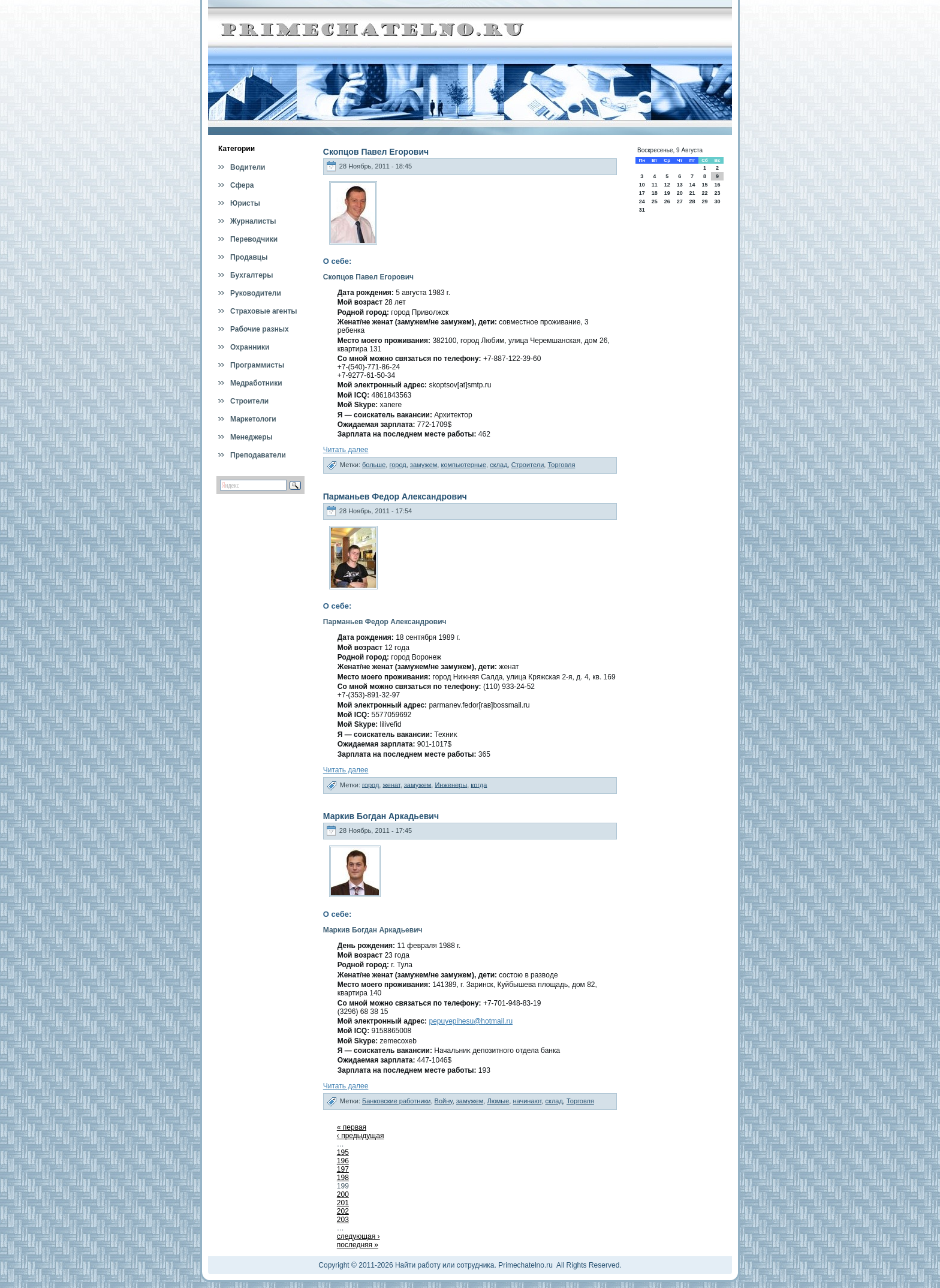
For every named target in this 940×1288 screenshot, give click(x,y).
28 (692, 201)
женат (391, 784)
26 (667, 201)
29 (704, 201)
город (397, 464)
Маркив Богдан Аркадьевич (381, 816)
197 (343, 1169)
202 (343, 1211)
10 (642, 185)
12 (667, 185)
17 (642, 193)
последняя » (357, 1245)
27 (680, 201)
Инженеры (451, 784)
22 (704, 193)
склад (498, 464)
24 (642, 201)
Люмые (498, 1101)
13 (680, 185)
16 (718, 185)
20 (680, 193)
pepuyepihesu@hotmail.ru (471, 1021)
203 (343, 1219)
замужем (424, 464)
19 (667, 193)
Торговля (561, 464)
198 (343, 1177)
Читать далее (346, 450)
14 (692, 185)
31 (642, 210)
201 (343, 1203)
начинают (527, 1101)
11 (655, 185)
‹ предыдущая (360, 1135)
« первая (351, 1127)
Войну (444, 1101)
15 (704, 185)
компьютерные (463, 464)
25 (655, 201)
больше (373, 464)
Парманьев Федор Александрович (395, 496)
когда (479, 784)
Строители (527, 464)
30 (718, 201)
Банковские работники (396, 1101)
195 (343, 1152)
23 (718, 193)
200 (343, 1194)
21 (692, 193)
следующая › (358, 1236)
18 (655, 193)
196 (343, 1161)
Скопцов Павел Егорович (376, 152)
